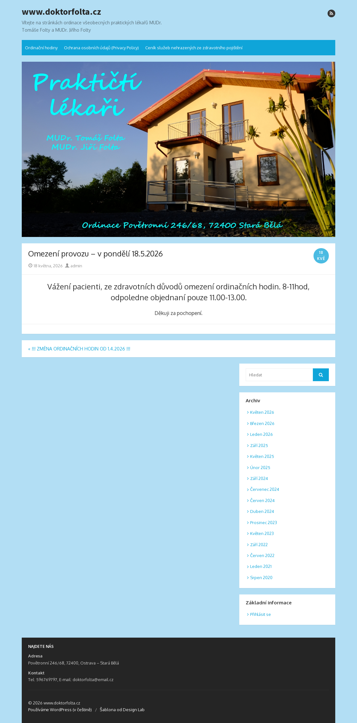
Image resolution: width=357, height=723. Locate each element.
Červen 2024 (262, 500)
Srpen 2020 (261, 577)
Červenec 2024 (264, 489)
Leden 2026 (261, 434)
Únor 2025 (260, 467)
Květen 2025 (262, 456)
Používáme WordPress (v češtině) (60, 709)
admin (73, 265)
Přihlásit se (260, 614)
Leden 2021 (261, 566)
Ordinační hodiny (41, 47)
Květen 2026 (262, 412)
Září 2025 (259, 445)
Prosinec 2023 (263, 522)
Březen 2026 (262, 423)
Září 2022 (259, 544)
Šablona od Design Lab (122, 709)
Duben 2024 (262, 511)
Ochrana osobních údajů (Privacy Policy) (101, 47)
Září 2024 (259, 478)
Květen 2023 (262, 533)
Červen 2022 (262, 555)
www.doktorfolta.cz (61, 11)
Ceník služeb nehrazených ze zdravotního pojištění (193, 47)
